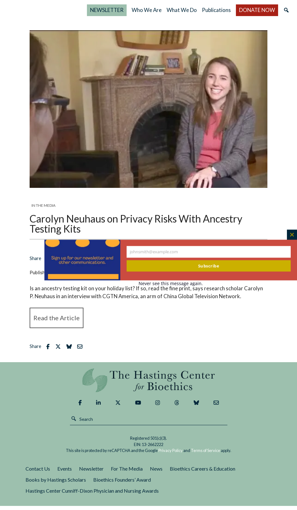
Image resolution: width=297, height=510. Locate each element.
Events (64, 473)
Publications (233, 12)
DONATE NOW (267, 12)
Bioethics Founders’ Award (122, 484)
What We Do (207, 12)
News (156, 473)
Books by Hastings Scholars (56, 484)
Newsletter (91, 473)
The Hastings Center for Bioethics (71, 12)
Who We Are (190, 12)
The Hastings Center (148, 384)
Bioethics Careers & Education (202, 473)
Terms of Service (205, 454)
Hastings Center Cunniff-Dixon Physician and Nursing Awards (92, 495)
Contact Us (38, 473)
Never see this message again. (171, 284)
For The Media (127, 473)
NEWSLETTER (159, 12)
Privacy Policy (170, 454)
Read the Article (56, 322)
